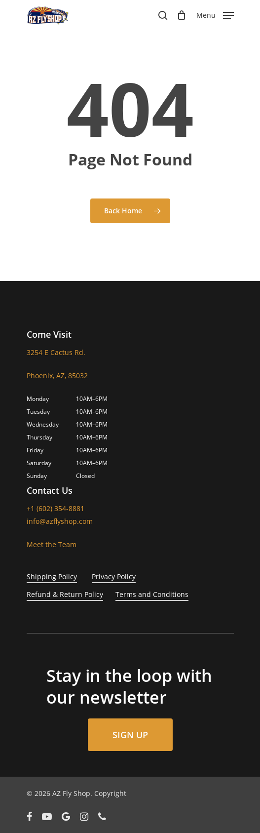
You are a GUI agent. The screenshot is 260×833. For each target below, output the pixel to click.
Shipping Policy (52, 576)
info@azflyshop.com (60, 521)
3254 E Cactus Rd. (56, 352)
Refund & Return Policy (65, 594)
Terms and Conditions (151, 594)
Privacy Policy (114, 576)
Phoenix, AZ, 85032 (57, 375)
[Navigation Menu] (215, 14)
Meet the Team (51, 544)
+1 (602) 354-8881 (55, 508)
